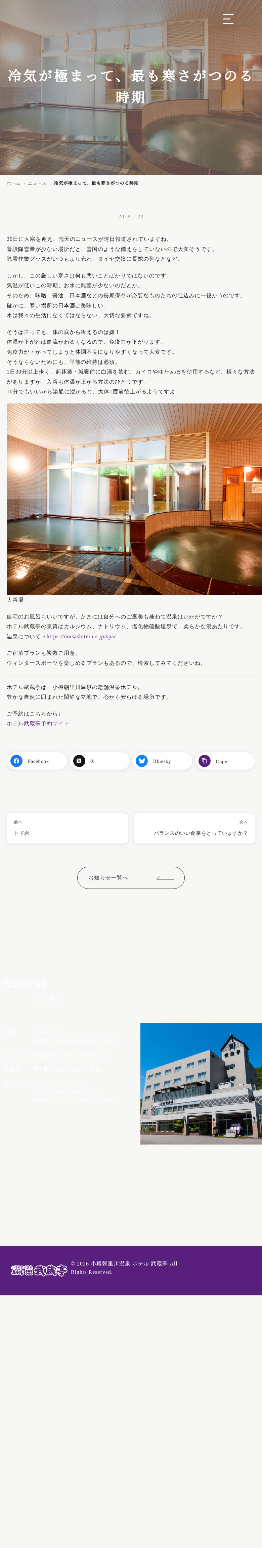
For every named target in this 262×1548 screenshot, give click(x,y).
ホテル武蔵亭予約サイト (38, 723)
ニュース (37, 183)
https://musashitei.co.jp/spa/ (81, 636)
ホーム (14, 183)
